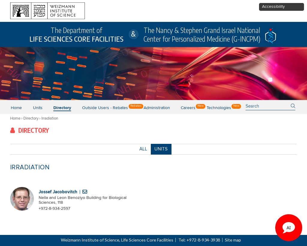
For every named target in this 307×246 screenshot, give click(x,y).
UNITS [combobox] (161, 149)
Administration (157, 108)
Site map (233, 239)
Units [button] (38, 108)
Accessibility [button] (273, 6)
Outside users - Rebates (105, 108)
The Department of (76, 34)
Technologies (219, 108)
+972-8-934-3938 (203, 239)
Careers (188, 108)
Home (16, 108)
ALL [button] (143, 150)
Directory (62, 108)
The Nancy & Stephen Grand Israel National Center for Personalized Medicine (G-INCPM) (202, 34)
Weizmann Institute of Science (90, 239)
